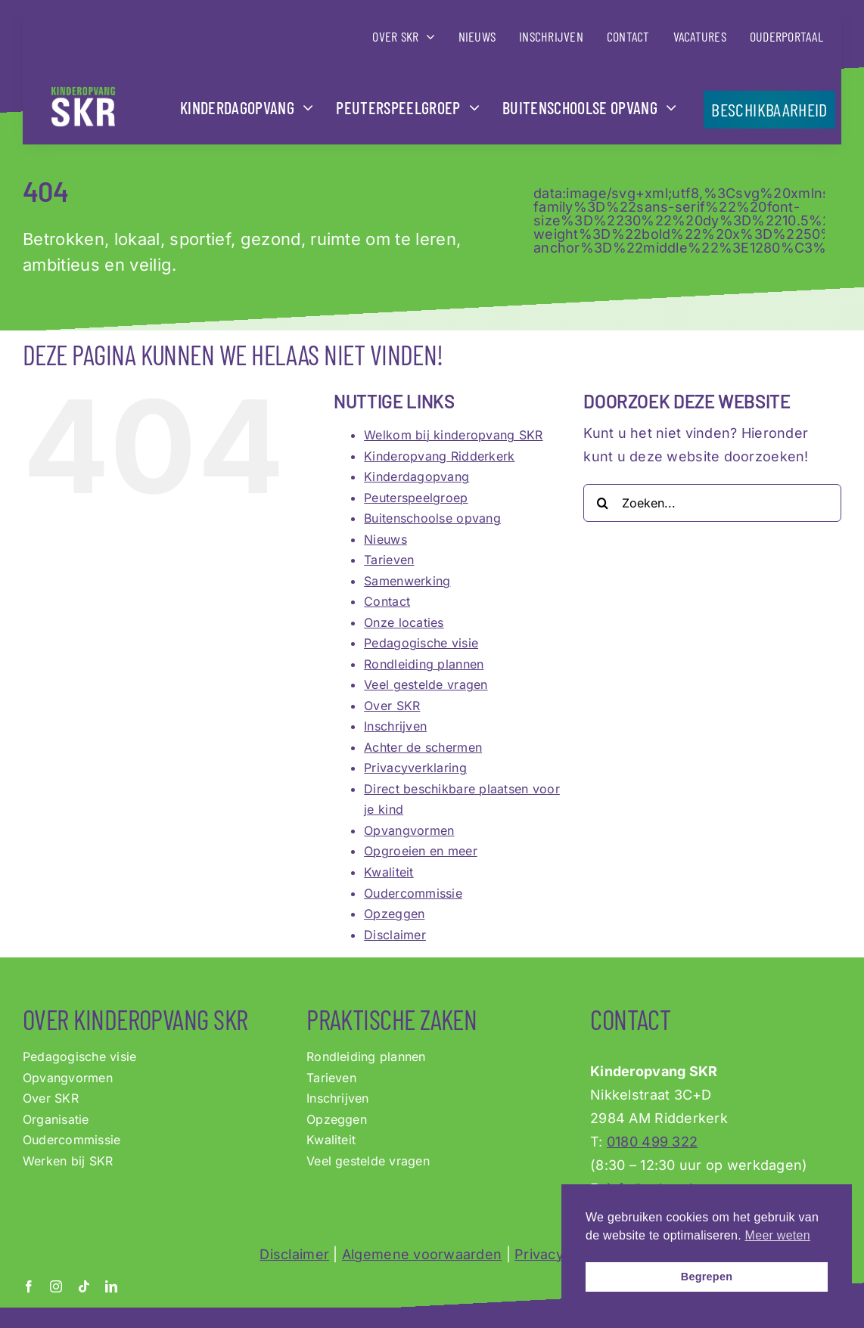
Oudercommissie (413, 893)
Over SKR (392, 705)
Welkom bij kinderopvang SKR (453, 434)
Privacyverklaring (415, 767)
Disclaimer (395, 934)
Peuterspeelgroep (416, 497)
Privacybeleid (559, 1254)
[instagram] (56, 1286)
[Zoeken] (602, 503)
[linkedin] (111, 1286)
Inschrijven (395, 726)
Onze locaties (404, 622)
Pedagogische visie (421, 642)
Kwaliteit (388, 872)
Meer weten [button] (777, 1235)
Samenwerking (407, 580)
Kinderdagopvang (416, 476)
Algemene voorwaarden (422, 1254)
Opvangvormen (409, 830)
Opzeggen (394, 913)
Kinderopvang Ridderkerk (439, 456)
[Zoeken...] (712, 503)
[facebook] (29, 1286)
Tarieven (389, 559)
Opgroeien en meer (420, 850)
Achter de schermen (423, 747)
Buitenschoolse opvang (432, 518)
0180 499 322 (652, 1142)
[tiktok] (84, 1286)
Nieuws (385, 539)
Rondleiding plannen (423, 664)
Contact (387, 601)
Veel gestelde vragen (425, 684)
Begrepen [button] (707, 1277)
